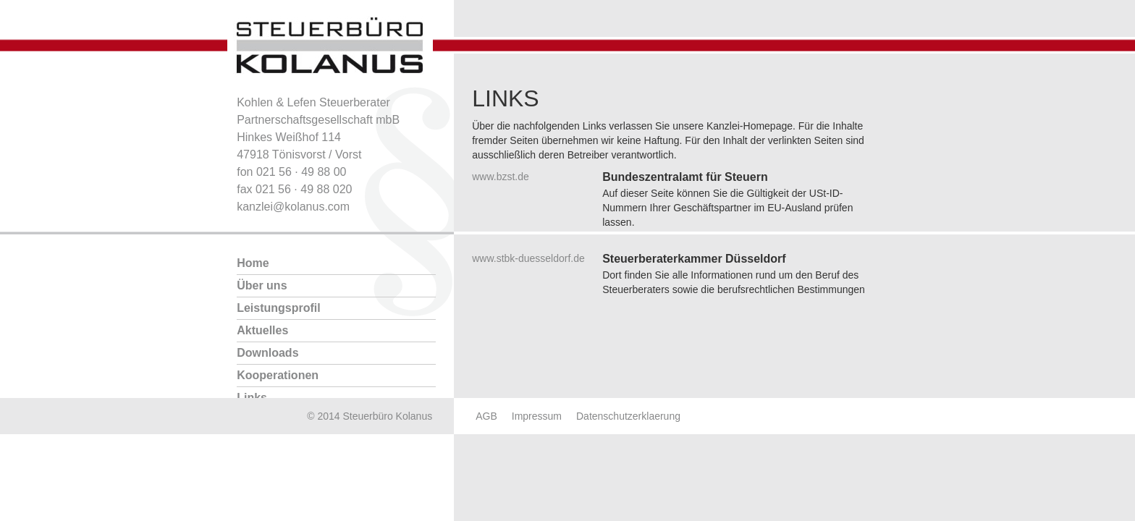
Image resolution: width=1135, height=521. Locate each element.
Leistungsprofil (279, 308)
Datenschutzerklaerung (628, 416)
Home (253, 263)
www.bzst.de (500, 176)
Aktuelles (262, 330)
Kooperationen (277, 375)
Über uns (262, 285)
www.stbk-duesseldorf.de (528, 258)
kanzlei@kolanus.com (293, 206)
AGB (486, 416)
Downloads (267, 353)
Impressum (537, 416)
